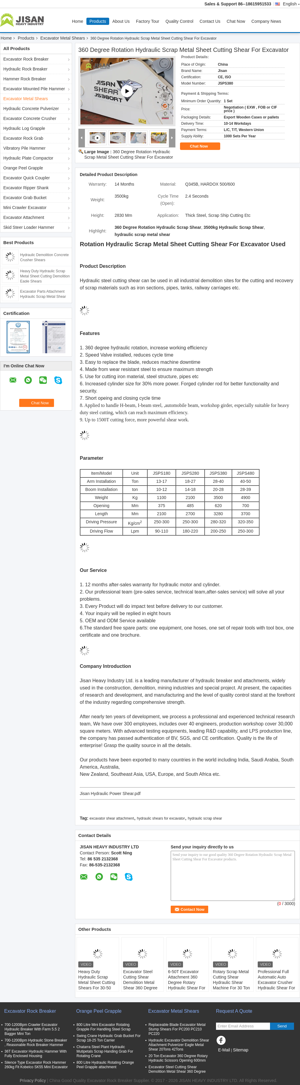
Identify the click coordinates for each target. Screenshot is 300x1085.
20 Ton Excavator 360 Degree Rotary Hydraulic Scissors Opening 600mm (178, 1058)
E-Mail (224, 1050)
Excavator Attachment (23, 217)
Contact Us (210, 21)
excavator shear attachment (111, 818)
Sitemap (240, 1050)
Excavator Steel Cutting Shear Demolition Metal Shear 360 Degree (140, 979)
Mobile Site (228, 1057)
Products (97, 21)
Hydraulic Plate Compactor (28, 158)
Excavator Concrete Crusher (29, 118)
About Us (121, 21)
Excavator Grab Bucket (24, 197)
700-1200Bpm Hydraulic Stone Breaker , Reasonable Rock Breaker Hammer (35, 1042)
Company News (266, 21)
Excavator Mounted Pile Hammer (34, 88)
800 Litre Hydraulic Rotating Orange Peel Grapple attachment (105, 1064)
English (291, 4)
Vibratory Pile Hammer (24, 148)
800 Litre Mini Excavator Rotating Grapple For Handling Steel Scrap (103, 1027)
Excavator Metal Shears (62, 38)
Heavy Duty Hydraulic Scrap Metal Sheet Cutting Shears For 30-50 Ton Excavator (96, 982)
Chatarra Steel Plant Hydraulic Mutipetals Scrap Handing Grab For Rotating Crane (104, 1051)
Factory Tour (147, 21)
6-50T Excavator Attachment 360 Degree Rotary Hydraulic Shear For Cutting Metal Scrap (187, 982)
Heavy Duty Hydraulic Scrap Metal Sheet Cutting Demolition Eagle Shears (45, 276)
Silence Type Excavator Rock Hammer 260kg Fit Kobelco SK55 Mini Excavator (36, 1064)
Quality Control (180, 21)
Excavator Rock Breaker (26, 59)
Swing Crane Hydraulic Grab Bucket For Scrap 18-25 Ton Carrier (108, 1038)
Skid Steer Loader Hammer (28, 227)
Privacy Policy (33, 1080)
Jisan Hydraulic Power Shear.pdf (110, 793)
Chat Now (236, 21)
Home (77, 21)
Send (281, 1026)
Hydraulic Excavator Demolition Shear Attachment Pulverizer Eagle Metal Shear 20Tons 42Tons (178, 1044)
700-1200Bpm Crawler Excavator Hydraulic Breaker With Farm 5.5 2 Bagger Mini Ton (32, 1029)
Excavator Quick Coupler (26, 177)
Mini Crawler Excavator (24, 207)
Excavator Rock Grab (23, 138)
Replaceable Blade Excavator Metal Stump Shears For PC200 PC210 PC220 (177, 1029)
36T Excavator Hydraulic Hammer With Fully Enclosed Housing (35, 1053)
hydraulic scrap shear (205, 818)
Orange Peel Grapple (23, 168)
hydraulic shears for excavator (161, 818)
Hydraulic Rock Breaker (25, 69)
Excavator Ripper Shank (26, 187)
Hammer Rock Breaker (24, 78)
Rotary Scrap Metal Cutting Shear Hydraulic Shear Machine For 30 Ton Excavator (231, 982)
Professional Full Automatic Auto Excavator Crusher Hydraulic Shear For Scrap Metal (276, 982)
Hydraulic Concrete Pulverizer (31, 108)
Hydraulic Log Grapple (24, 128)
